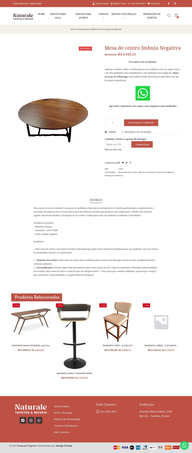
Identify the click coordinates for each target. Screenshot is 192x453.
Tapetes (103, 15)
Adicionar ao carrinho (141, 122)
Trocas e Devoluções (66, 425)
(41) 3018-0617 (109, 411)
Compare (112, 132)
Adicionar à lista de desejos (137, 132)
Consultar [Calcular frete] (142, 144)
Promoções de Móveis (88, 29)
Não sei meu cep (113, 149)
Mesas (121, 172)
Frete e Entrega (63, 412)
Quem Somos (62, 406)
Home (41, 14)
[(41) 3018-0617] (98, 411)
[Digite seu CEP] (117, 144)
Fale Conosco (61, 432)
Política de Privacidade (67, 419)
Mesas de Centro (131, 172)
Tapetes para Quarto (83, 16)
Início (73, 29)
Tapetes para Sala (58, 16)
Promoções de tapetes (151, 16)
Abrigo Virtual (64, 445)
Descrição (96, 199)
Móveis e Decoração (124, 15)
